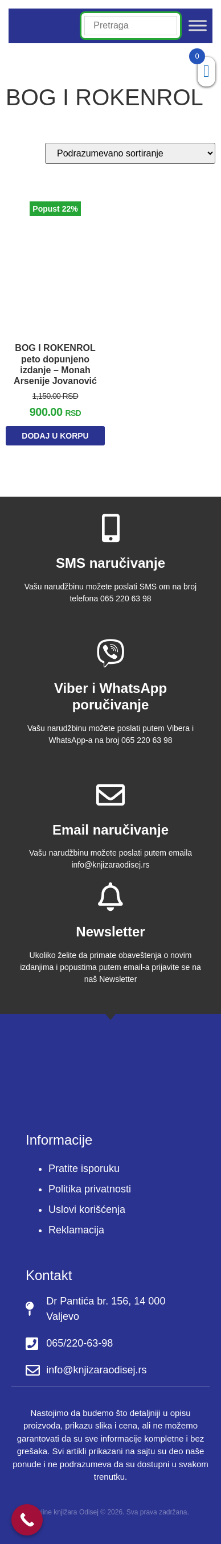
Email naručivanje (110, 829)
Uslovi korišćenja (86, 1209)
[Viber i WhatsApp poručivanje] (110, 653)
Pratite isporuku (84, 1168)
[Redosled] (130, 153)
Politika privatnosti (89, 1189)
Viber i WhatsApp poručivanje (110, 696)
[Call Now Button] (27, 1519)
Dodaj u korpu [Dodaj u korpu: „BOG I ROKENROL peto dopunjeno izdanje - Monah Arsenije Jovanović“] (55, 435)
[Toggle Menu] (198, 25)
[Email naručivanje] (110, 795)
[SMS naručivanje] (110, 528)
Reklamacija (76, 1230)
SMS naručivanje (110, 563)
